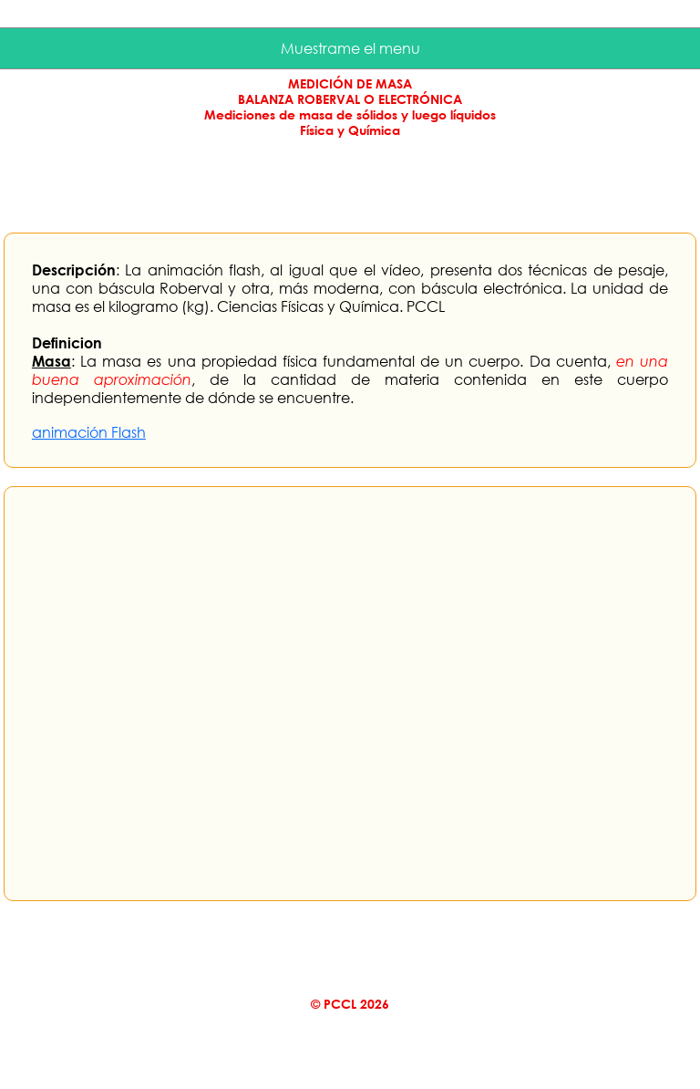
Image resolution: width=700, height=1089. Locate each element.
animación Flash (89, 432)
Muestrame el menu (350, 48)
